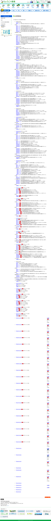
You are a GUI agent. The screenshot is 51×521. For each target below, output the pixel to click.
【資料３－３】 (18, 143)
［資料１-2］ (17, 202)
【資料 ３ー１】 (18, 174)
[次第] (17, 295)
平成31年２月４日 (18, 313)
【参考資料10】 (18, 157)
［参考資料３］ (18, 213)
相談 (30, 10)
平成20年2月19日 (18, 461)
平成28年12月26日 (19, 363)
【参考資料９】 (18, 155)
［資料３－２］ (18, 269)
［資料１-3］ (17, 204)
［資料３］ (17, 248)
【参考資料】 (17, 87)
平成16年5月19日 (18, 485)
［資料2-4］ (17, 195)
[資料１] (17, 189)
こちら (8, 505)
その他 (4, 12)
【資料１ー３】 (18, 85)
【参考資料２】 (18, 43)
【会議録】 (17, 78)
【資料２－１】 (18, 29)
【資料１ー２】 (18, 84)
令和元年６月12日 (18, 307)
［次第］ (17, 188)
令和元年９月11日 (18, 300)
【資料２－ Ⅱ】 (19, 170)
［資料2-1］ (17, 190)
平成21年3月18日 (18, 454)
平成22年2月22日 (18, 448)
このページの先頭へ (48, 497)
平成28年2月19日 (18, 376)
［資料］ (17, 285)
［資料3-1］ (17, 209)
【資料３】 (17, 51)
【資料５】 (17, 54)
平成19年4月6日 (18, 467)
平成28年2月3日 (18, 383)
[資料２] (17, 297)
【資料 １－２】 (18, 164)
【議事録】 (17, 44)
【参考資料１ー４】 (18, 126)
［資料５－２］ (18, 273)
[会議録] (17, 291)
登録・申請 (46, 10)
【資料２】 (17, 41)
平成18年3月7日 (18, 476)
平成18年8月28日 (18, 470)
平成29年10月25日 (19, 344)
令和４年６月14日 (18, 160)
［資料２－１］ (18, 264)
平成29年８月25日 (18, 350)
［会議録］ (17, 196)
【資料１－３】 (18, 26)
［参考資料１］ (18, 211)
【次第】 (17, 22)
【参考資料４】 (18, 74)
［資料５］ (17, 251)
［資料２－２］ (18, 265)
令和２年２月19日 (18, 283)
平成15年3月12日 (18, 489)
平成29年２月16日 (18, 357)
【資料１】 (17, 48)
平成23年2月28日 (18, 441)
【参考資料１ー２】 (18, 123)
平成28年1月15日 (18, 389)
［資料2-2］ (17, 192)
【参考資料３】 (18, 58)
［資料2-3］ (17, 193)
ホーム (1, 12)
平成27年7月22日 (18, 402)
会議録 (17, 315)
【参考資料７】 (18, 105)
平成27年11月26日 (19, 396)
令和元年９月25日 (18, 294)
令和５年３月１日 (18, 131)
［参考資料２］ (18, 212)
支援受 (37, 10)
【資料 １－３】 (18, 165)
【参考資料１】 (18, 31)
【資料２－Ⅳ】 (19, 172)
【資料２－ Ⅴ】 (19, 173)
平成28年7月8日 (18, 370)
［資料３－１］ (18, 266)
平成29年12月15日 (19, 337)
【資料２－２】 (18, 30)
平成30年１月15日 (18, 331)
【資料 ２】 (17, 167)
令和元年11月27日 (19, 288)
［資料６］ (17, 253)
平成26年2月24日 (18, 415)
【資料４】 (17, 53)
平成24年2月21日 (18, 428)
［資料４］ (17, 249)
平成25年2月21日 (18, 422)
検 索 (49, 2)
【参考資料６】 (18, 103)
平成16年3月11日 (18, 487)
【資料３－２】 (18, 142)
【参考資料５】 (18, 75)
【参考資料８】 (18, 152)
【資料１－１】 (18, 23)
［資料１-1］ (17, 200)
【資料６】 (17, 55)
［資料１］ (17, 246)
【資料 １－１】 (18, 162)
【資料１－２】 (18, 25)
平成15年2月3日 (18, 491)
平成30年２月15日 (18, 324)
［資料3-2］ (17, 210)
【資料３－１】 (18, 140)
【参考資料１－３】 (18, 125)
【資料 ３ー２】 (18, 176)
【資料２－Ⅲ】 (19, 171)
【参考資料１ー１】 (18, 121)
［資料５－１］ (18, 271)
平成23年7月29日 (18, 435)
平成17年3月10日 (18, 483)
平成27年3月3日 (18, 409)
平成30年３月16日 (18, 318)
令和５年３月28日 (18, 117)
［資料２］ (17, 247)
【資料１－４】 (18, 28)
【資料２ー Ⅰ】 (19, 169)
